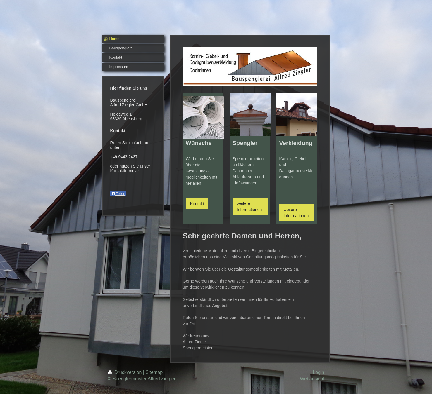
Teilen (118, 194)
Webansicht (312, 378)
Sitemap (154, 372)
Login (318, 372)
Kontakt (197, 203)
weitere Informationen (249, 206)
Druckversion (125, 372)
